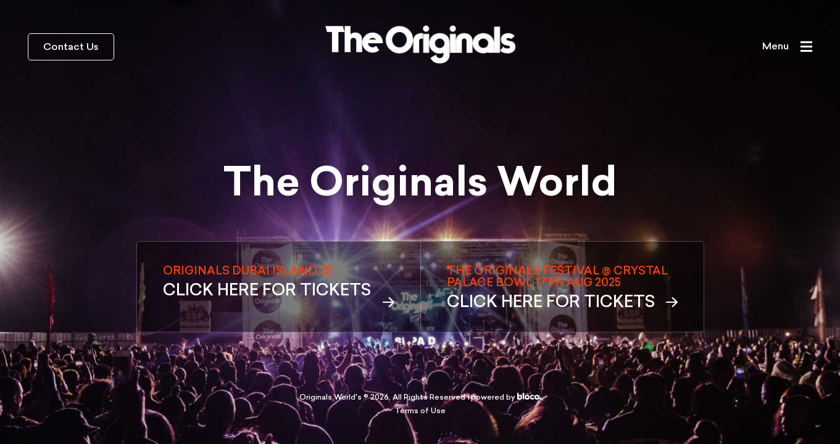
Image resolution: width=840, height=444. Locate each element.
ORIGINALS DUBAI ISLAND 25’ (278, 283)
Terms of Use (420, 411)
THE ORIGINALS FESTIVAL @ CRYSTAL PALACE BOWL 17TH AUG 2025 (562, 288)
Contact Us (71, 47)
